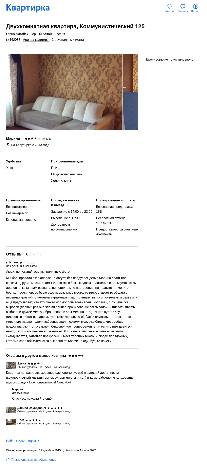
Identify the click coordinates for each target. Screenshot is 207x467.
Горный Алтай (41, 34)
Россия (59, 34)
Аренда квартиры (36, 39)
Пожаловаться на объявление (31, 459)
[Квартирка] (30, 8)
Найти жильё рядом (21, 441)
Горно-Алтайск (17, 34)
